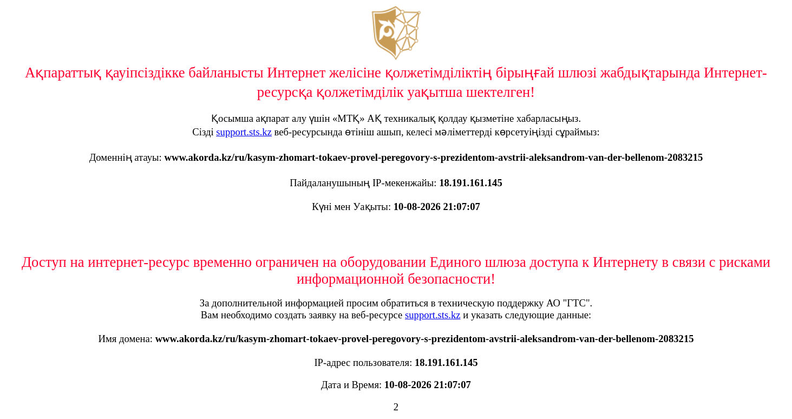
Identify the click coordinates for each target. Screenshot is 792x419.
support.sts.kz (244, 132)
